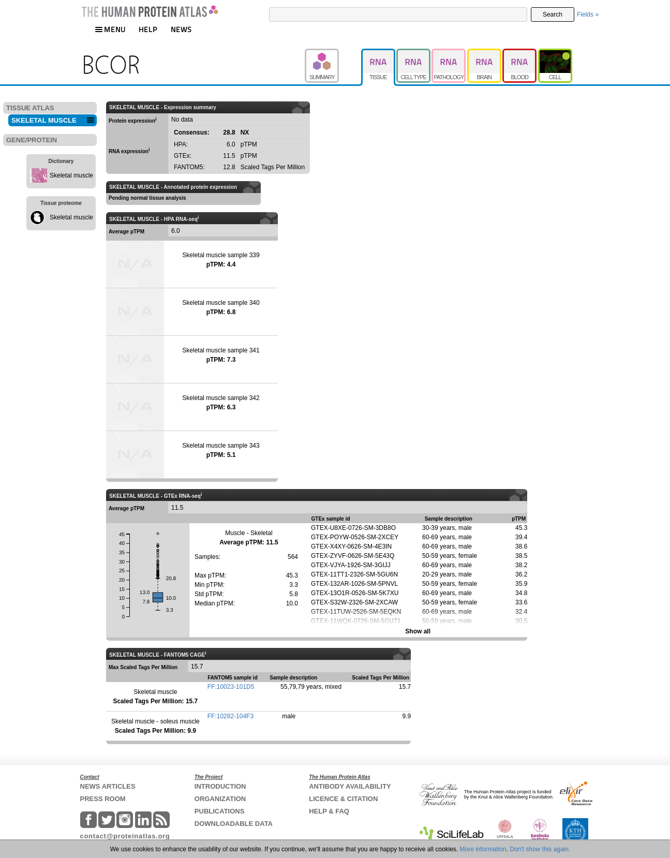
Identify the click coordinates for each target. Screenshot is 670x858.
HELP (148, 29)
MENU (110, 29)
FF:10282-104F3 (230, 716)
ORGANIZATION (220, 799)
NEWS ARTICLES (108, 786)
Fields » (588, 14)
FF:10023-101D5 (231, 686)
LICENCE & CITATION (343, 799)
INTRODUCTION (220, 786)
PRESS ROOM (103, 799)
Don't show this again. (540, 849)
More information (483, 849)
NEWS (181, 29)
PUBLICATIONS (220, 811)
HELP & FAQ (329, 811)
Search (552, 14)
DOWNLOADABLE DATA (234, 823)
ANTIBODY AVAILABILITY (350, 786)
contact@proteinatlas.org (125, 836)
